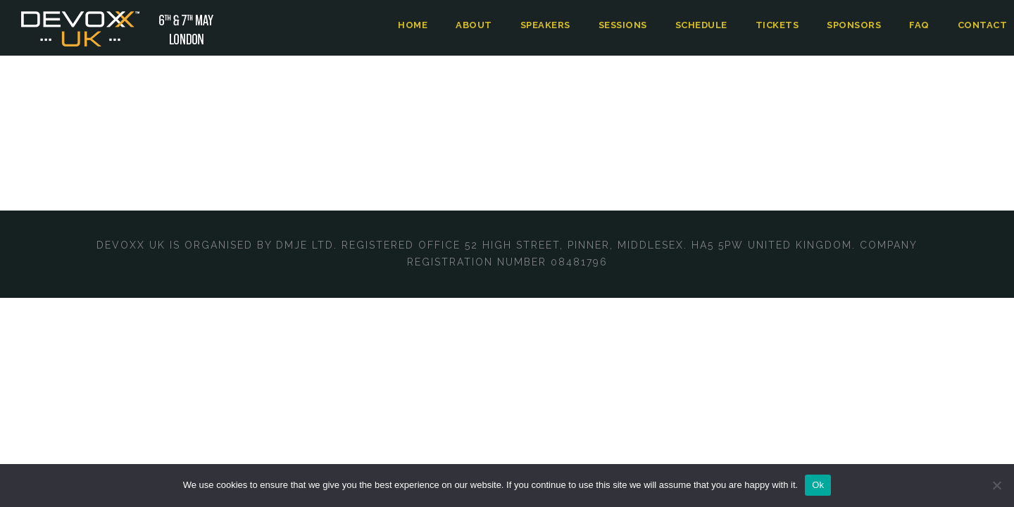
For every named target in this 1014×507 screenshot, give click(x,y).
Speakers (545, 25)
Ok (818, 485)
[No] (996, 485)
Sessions (625, 25)
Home (414, 25)
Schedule (705, 25)
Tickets (780, 25)
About (474, 25)
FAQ (922, 25)
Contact (983, 25)
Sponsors (857, 25)
